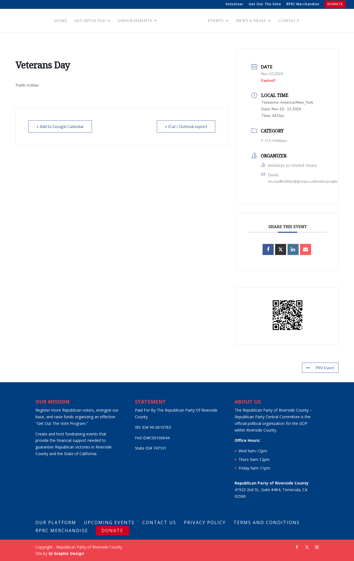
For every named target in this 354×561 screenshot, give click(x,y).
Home (61, 21)
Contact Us (159, 522)
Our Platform (55, 522)
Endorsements (136, 21)
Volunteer (234, 4)
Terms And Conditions (267, 522)
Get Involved (90, 21)
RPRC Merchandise (302, 4)
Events (215, 21)
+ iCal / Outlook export (186, 126)
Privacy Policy (205, 522)
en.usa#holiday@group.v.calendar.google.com (306, 181)
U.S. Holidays (274, 140)
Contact (288, 21)
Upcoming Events (109, 522)
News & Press (250, 21)
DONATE (335, 4)
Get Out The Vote (265, 4)
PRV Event (320, 367)
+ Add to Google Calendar (60, 126)
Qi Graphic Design (66, 553)
